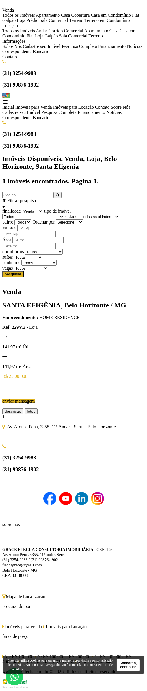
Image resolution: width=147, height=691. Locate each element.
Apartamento (48, 15)
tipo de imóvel (57, 211)
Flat (135, 15)
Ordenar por (43, 221)
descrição (13, 411)
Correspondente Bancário (25, 51)
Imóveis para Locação (73, 107)
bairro (7, 221)
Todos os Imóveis (18, 15)
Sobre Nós (12, 46)
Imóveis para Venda (33, 107)
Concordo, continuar (128, 665)
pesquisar (13, 274)
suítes (7, 257)
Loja (21, 20)
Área (6, 239)
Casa (65, 15)
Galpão (9, 20)
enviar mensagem (18, 401)
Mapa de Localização (23, 596)
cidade (71, 216)
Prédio (33, 20)
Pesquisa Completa (79, 46)
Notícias (134, 46)
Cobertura (80, 15)
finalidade (11, 211)
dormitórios (13, 251)
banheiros (11, 262)
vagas (7, 268)
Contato (9, 56)
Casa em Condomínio (111, 15)
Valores (9, 227)
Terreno (76, 20)
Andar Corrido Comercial (59, 30)
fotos (31, 411)
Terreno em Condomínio (107, 20)
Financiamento (112, 46)
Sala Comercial (54, 20)
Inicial (8, 107)
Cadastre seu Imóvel (42, 46)
